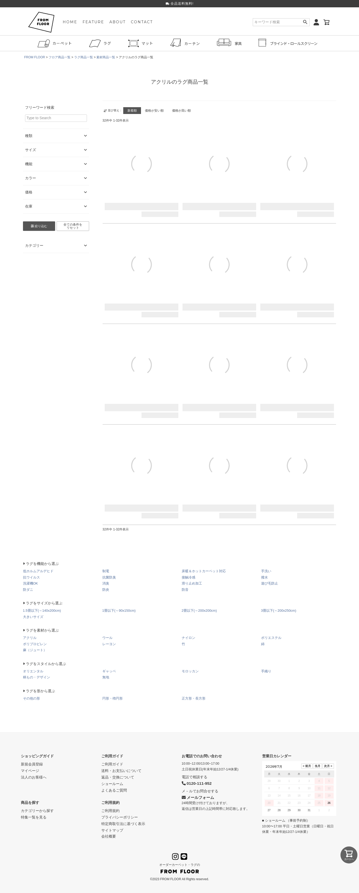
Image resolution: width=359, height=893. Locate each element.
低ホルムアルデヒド (38, 571)
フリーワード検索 (39, 107)
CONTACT (142, 22)
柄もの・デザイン (36, 677)
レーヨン (109, 644)
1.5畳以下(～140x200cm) (42, 610)
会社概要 (108, 836)
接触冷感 (188, 577)
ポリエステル (271, 638)
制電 (105, 571)
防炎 (105, 590)
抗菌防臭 (109, 577)
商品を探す (30, 802)
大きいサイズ (33, 617)
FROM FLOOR (34, 57)
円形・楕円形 (112, 698)
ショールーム (112, 784)
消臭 (105, 583)
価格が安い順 (154, 110)
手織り (266, 671)
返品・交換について (117, 777)
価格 (56, 192)
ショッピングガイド (37, 756)
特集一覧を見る (33, 817)
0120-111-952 (197, 783)
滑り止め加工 (192, 583)
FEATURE (93, 22)
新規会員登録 (32, 764)
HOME (70, 22)
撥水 (264, 577)
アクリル (30, 638)
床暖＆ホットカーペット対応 (204, 571)
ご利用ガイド (112, 756)
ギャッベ (109, 671)
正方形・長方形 (193, 698)
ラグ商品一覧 (83, 57)
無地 (105, 677)
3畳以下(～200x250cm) (278, 610)
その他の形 (31, 698)
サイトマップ (112, 830)
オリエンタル (33, 671)
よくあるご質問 (114, 790)
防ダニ (28, 590)
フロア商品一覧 (59, 57)
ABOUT (117, 22)
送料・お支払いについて (121, 771)
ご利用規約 (110, 802)
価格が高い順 (181, 110)
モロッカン (190, 671)
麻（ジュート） (35, 650)
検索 (305, 22)
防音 (185, 590)
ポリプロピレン (35, 644)
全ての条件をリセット (72, 226)
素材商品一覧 (106, 57)
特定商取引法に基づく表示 (123, 824)
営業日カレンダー (276, 756)
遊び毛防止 (269, 583)
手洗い (266, 571)
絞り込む (39, 226)
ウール (107, 638)
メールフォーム (198, 797)
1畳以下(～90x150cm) (119, 610)
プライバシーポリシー (119, 817)
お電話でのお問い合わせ (202, 756)
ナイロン (188, 638)
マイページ (30, 771)
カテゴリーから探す (37, 811)
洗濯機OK (30, 583)
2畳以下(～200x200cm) (199, 610)
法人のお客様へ (33, 777)
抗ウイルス (31, 577)
